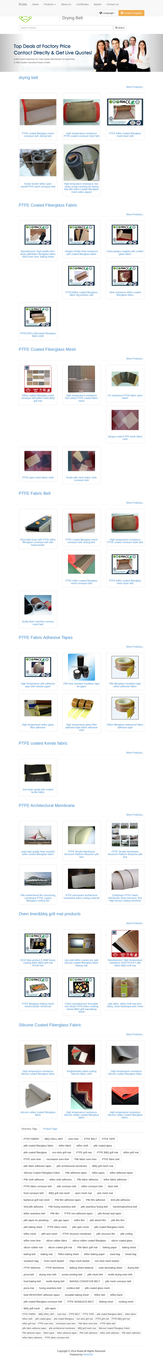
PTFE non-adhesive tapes (79, 1213)
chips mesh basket (79, 1261)
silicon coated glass (121, 1240)
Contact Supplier (131, 13)
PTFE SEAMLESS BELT (80, 1301)
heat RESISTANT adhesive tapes (42, 1294)
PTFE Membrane (55, 1267)
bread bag (130, 1254)
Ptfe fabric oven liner (85, 1159)
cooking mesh (125, 1301)
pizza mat (29, 1288)
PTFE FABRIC (31, 1138)
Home (35, 4)
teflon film (79, 1220)
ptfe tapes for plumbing (36, 1220)
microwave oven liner (57, 1159)
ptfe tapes (50, 1308)
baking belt (30, 1254)
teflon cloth (82, 1145)
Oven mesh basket (54, 1261)
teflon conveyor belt (92, 1186)
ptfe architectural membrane (72, 1166)
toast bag (115, 1254)
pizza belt (29, 1274)
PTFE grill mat (84, 1152)
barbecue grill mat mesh (37, 1200)
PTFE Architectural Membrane (47, 805)
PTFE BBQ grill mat (107, 1152)
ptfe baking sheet (33, 1227)
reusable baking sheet (77, 1294)
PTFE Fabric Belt (35, 493)
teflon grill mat (131, 1152)
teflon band (116, 1294)
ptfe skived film (98, 1220)
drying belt (28, 77)
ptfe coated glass (102, 1145)
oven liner (73, 1138)
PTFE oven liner (32, 1159)
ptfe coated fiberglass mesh (109, 1227)
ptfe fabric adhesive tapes (38, 1166)
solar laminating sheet (110, 1267)
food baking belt (32, 1281)
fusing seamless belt (50, 1288)
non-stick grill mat (61, 1152)
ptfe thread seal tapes (109, 1213)
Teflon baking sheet (68, 1254)
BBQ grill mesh (32, 1308)
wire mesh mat (105, 1193)
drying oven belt (47, 1274)
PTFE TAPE (108, 1138)
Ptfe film (54, 1213)
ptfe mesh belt (95, 1274)
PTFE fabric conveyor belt (38, 1186)
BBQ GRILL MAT (54, 1138)
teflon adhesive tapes (121, 1172)
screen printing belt (72, 1274)
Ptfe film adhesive (95, 1200)
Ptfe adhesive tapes (76, 1172)
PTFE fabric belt (110, 1159)
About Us (66, 4)
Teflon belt (99, 1294)
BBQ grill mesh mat (102, 1166)
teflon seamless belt (34, 1213)
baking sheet (129, 1247)
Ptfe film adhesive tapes (68, 1200)
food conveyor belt (34, 1193)
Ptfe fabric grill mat (87, 1247)
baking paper (110, 1247)
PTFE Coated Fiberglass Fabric (48, 205)
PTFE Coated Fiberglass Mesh (47, 349)
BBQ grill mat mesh (59, 1193)
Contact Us (113, 4)
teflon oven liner (32, 1240)
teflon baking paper (94, 1254)
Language (108, 13)
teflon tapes (98, 1172)
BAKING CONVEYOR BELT (85, 1281)
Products (50, 4)
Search (119, 28)
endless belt (73, 1288)
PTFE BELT (90, 1138)
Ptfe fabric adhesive (87, 1179)
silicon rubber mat (33, 1247)
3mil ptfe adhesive (120, 1200)
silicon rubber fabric (56, 1240)
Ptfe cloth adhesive (34, 1179)
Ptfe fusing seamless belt (62, 1206)
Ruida (23, 4)
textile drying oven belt (120, 1274)
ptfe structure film (106, 1233)
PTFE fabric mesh (57, 1227)
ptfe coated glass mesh (97, 1288)
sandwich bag (31, 1261)
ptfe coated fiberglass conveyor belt (43, 1301)
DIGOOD (88, 1354)
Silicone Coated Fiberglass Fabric (50, 1025)
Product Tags (50, 1128)
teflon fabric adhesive (115, 1179)
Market (97, 4)
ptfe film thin (117, 1220)
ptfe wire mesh (49, 1233)
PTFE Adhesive (32, 1267)
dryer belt (113, 1186)
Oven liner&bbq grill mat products (50, 913)
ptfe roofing (126, 1233)
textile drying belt (55, 1281)
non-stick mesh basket (107, 1261)
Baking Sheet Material (81, 1267)
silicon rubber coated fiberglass (89, 1240)
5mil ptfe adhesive (33, 1206)
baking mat (46, 1254)
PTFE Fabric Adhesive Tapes (46, 637)
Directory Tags (29, 1128)
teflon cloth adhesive (61, 1179)
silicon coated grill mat (60, 1247)
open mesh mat (83, 1193)
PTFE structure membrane (77, 1233)
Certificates (83, 4)
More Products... (135, 87)
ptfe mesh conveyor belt (118, 1281)
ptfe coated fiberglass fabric (39, 1145)
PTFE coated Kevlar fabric (43, 743)
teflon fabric (65, 1145)
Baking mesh (106, 1301)
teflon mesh (30, 1233)
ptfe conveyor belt (66, 1186)
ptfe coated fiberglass (35, 1152)
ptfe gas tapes (61, 1220)
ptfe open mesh (80, 1227)
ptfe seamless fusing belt (94, 1206)
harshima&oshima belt (125, 1206)
